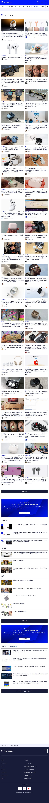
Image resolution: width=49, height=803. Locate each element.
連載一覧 (24, 646)
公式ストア (3, 778)
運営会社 (26, 760)
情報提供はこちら (28, 778)
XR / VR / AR (29, 6)
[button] (47, 6)
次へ (24, 499)
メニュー (42, 2)
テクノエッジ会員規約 (29, 769)
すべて (2, 6)
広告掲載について (28, 775)
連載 (2, 760)
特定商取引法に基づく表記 (30, 772)
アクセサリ (43, 6)
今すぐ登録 (24, 538)
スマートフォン (10, 6)
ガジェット (3, 766)
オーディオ (36, 6)
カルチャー (3, 772)
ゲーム (2, 769)
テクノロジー (4, 763)
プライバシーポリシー (29, 763)
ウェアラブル (21, 6)
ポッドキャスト (4, 775)
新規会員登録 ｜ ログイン (46, 2)
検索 (38, 2)
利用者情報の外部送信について (30, 766)
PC (15, 6)
